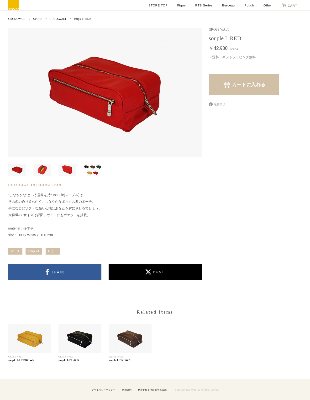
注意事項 (217, 104)
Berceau (228, 5)
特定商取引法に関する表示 (152, 390)
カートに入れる (243, 84)
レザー (52, 251)
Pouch (249, 5)
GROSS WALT (13, 5)
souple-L (34, 251)
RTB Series (204, 5)
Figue (181, 5)
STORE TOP (158, 5)
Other (267, 5)
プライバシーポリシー (103, 390)
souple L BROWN (120, 360)
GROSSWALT (57, 19)
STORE (37, 19)
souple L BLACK (69, 360)
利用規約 (126, 390)
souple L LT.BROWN (21, 360)
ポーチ (15, 251)
